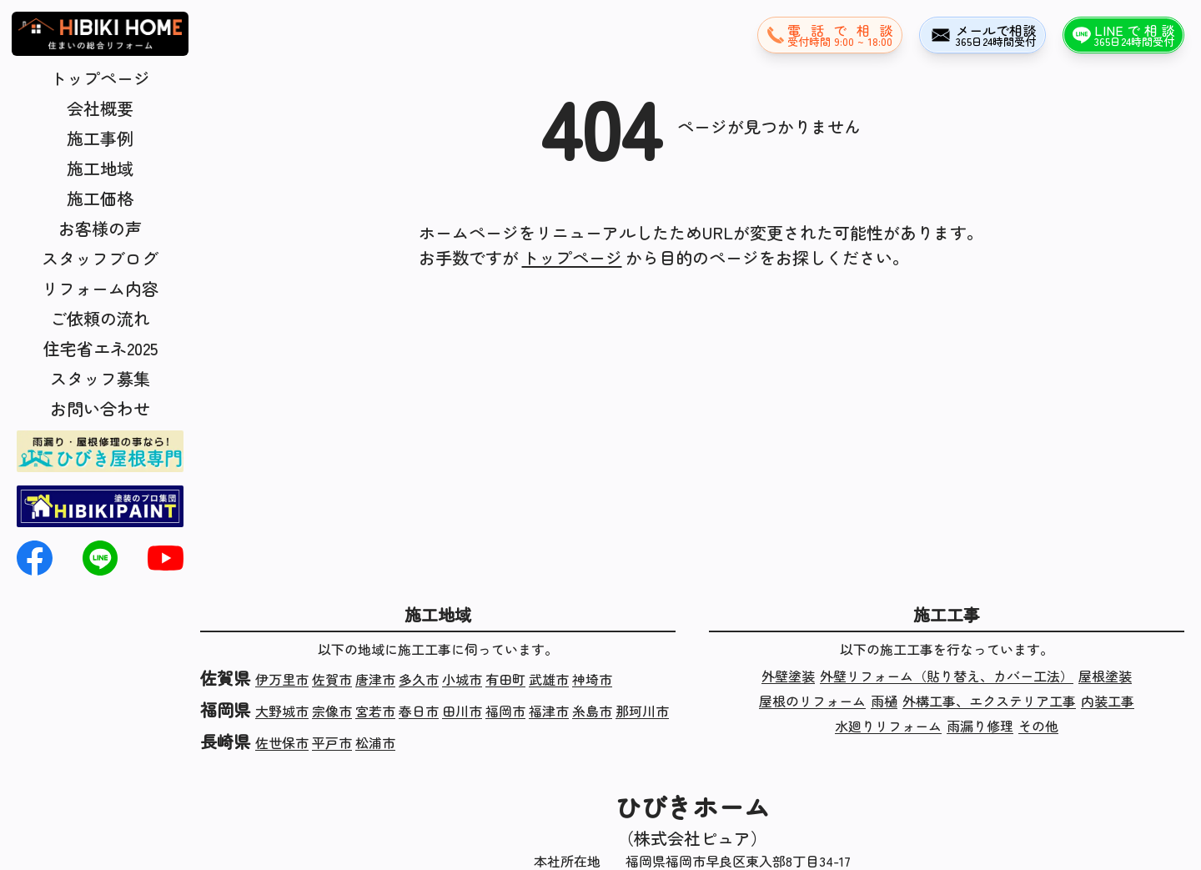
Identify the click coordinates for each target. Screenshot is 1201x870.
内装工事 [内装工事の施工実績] (1107, 701)
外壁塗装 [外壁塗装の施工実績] (788, 676)
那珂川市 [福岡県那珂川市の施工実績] (642, 711)
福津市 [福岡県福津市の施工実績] (549, 711)
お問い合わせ (100, 408)
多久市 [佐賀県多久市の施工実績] (419, 679)
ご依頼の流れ (100, 318)
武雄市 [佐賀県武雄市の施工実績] (549, 679)
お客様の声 (100, 228)
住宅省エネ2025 (100, 348)
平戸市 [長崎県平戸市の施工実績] (332, 742)
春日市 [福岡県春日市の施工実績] (419, 711)
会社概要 (100, 108)
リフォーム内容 (100, 288)
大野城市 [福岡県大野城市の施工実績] (282, 711)
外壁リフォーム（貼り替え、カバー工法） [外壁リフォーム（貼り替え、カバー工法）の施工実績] (946, 676)
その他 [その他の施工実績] (1038, 726)
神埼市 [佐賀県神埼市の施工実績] (592, 679)
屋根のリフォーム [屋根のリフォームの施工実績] (812, 701)
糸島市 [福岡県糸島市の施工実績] (592, 711)
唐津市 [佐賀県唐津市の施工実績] (375, 679)
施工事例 (100, 138)
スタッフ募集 (100, 378)
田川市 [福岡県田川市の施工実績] (462, 711)
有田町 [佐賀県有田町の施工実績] (505, 679)
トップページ (100, 78)
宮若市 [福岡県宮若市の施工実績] (375, 711)
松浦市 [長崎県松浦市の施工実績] (375, 742)
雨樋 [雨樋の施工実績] (884, 701)
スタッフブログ (100, 258)
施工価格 (100, 198)
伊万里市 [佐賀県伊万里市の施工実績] (282, 679)
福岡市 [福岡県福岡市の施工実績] (505, 711)
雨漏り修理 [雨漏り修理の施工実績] (980, 726)
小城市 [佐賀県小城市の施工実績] (462, 679)
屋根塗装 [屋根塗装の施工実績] (1105, 676)
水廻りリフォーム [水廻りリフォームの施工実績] (888, 726)
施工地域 (100, 168)
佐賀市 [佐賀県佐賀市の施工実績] (332, 679)
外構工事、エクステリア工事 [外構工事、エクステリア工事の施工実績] (989, 701)
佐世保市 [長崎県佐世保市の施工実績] (282, 742)
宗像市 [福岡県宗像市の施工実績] (332, 711)
